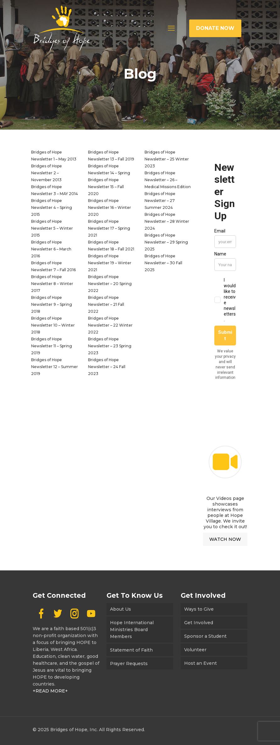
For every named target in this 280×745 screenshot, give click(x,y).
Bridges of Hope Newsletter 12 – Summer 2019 (54, 366)
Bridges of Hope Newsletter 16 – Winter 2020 (109, 207)
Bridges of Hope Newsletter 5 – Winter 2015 (52, 228)
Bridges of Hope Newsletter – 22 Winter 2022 (110, 325)
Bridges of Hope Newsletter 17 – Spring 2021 (109, 228)
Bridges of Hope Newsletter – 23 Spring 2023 (109, 346)
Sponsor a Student (205, 636)
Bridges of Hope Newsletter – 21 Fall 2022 (106, 304)
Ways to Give (199, 609)
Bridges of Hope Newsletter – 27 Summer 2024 (160, 200)
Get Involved (198, 622)
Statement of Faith (131, 650)
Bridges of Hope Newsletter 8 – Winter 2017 (52, 283)
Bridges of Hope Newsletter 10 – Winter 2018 (53, 325)
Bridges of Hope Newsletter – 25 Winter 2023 (167, 159)
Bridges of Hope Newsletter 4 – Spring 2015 (51, 207)
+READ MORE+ (50, 691)
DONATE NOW (215, 28)
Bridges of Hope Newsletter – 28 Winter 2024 (167, 221)
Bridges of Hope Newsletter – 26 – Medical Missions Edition (168, 180)
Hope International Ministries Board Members (132, 629)
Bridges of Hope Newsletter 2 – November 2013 (46, 173)
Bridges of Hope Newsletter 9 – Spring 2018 (51, 304)
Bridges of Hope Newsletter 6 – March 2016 (51, 249)
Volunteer (195, 650)
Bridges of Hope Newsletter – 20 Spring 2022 (110, 283)
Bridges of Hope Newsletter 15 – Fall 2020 (106, 186)
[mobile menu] (171, 28)
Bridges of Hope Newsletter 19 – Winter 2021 (109, 263)
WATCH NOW (225, 539)
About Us (120, 609)
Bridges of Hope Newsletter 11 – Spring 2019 (51, 346)
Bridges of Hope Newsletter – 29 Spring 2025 (166, 242)
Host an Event (200, 663)
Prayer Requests (129, 663)
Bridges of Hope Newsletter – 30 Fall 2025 (163, 263)
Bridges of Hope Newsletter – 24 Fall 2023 (106, 366)
